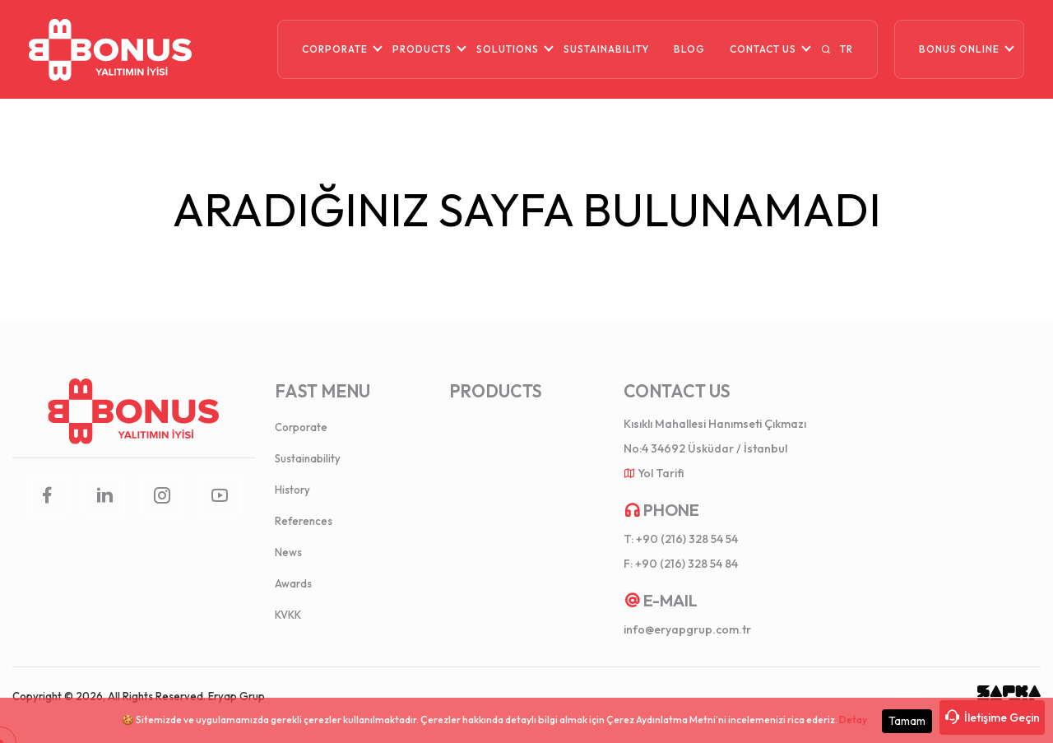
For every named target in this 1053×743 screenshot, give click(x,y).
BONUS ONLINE (959, 49)
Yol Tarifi (661, 473)
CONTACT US (763, 49)
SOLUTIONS (507, 49)
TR (846, 49)
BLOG (689, 49)
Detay (853, 719)
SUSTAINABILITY (606, 49)
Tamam (906, 720)
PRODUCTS (422, 49)
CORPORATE (335, 49)
